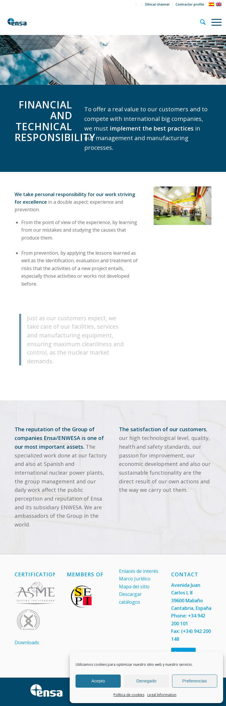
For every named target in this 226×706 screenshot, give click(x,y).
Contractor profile (190, 4)
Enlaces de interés (138, 571)
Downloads (27, 642)
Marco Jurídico (134, 578)
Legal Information (161, 694)
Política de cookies (128, 694)
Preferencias (194, 680)
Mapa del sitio (134, 586)
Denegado (146, 680)
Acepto (98, 680)
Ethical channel (157, 4)
